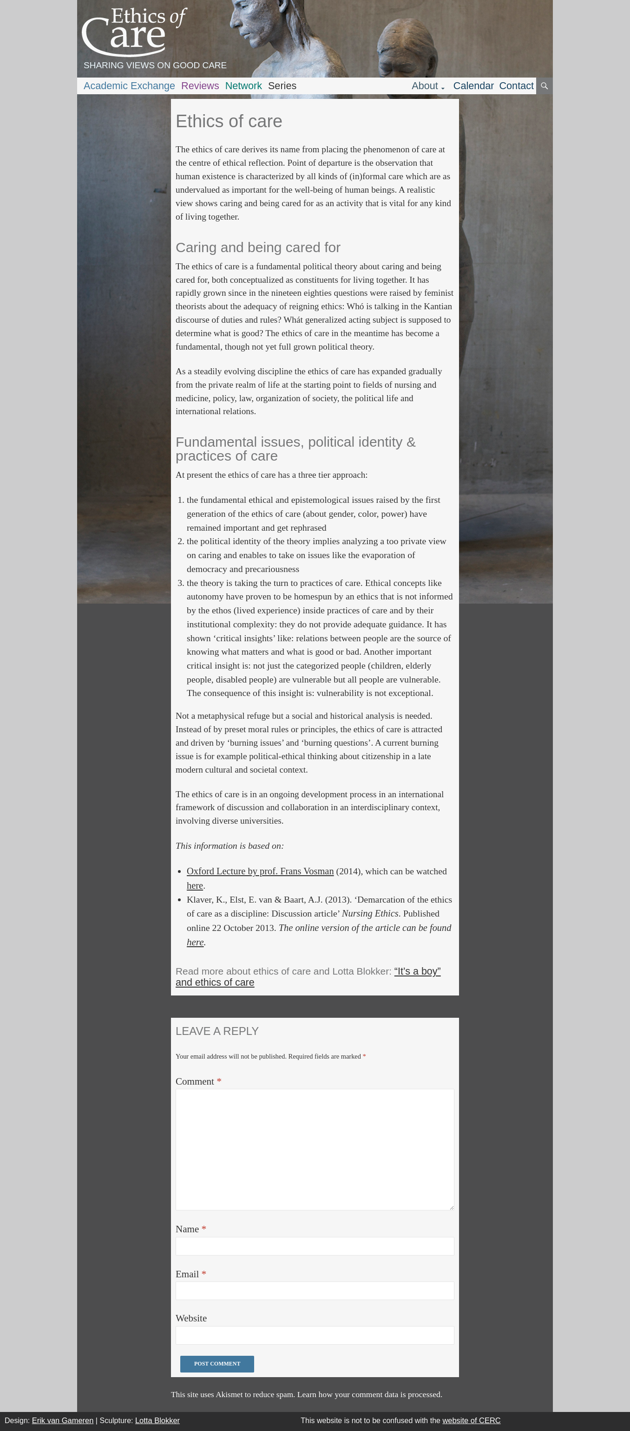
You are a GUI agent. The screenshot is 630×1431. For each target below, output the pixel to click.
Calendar (473, 85)
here (195, 885)
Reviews (200, 85)
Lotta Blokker (157, 1420)
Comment (199, 1081)
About (425, 85)
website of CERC (471, 1420)
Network (243, 85)
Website (191, 1318)
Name (191, 1229)
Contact (516, 85)
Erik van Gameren (63, 1420)
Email (191, 1274)
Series (282, 85)
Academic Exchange (129, 85)
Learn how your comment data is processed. (370, 1394)
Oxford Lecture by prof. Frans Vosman (260, 871)
